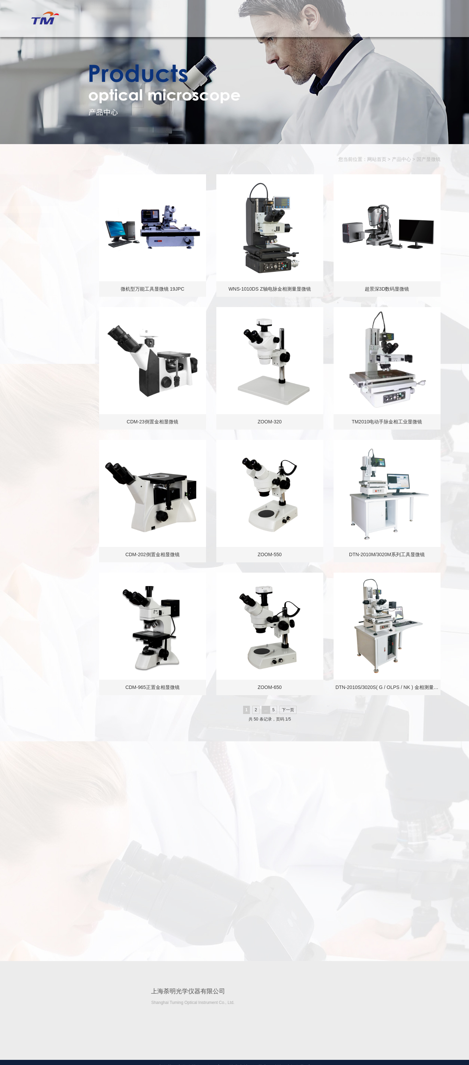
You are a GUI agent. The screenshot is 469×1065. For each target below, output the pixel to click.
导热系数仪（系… (61, 787)
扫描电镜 (51, 318)
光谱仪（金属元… (61, 396)
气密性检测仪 (56, 885)
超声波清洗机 (56, 768)
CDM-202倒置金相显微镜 (155, 554)
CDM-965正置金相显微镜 (155, 687)
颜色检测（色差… (61, 689)
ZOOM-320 (273, 421)
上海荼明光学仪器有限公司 (44, 18)
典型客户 (347, 21)
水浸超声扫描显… (61, 279)
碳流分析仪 (54, 416)
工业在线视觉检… (61, 298)
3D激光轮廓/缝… (60, 924)
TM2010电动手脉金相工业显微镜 (389, 421)
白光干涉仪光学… (61, 337)
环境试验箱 (54, 650)
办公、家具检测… (61, 905)
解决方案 (321, 21)
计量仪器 (51, 592)
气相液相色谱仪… (61, 670)
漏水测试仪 (54, 494)
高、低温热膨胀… (61, 807)
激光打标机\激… (59, 709)
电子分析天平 (56, 748)
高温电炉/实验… (59, 631)
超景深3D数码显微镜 (390, 289)
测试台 (49, 474)
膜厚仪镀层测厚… (61, 455)
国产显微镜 (429, 159)
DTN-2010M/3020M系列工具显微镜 (390, 554)
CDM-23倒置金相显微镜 (155, 421)
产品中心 (295, 21)
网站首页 (243, 21)
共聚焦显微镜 (56, 357)
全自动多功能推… (61, 513)
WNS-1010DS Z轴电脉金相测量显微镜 (272, 289)
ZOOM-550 (273, 554)
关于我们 (269, 21)
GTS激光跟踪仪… (61, 846)
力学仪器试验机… (61, 533)
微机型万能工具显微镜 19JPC (155, 289)
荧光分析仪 (54, 435)
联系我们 (425, 21)
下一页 (291, 709)
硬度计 (49, 376)
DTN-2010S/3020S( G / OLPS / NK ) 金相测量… (389, 687)
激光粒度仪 (54, 865)
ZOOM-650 (273, 687)
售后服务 (399, 21)
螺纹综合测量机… (61, 611)
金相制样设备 (56, 259)
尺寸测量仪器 (56, 572)
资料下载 (373, 21)
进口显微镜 (54, 240)
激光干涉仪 (54, 826)
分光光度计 (54, 729)
